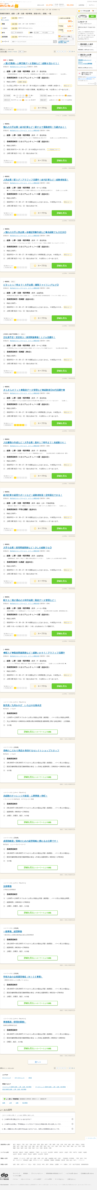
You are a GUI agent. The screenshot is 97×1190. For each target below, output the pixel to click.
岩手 (18, 1146)
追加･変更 (14, 18)
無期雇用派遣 (84, 1164)
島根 (72, 1146)
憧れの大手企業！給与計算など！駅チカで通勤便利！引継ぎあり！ (35, 127)
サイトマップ (16, 1173)
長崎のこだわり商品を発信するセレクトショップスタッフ (31, 750)
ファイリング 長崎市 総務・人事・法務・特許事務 (16, 1087)
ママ (61, 1164)
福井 (56, 1146)
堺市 (70, 1152)
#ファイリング (6, 1078)
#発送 (30, 1078)
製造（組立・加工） (71, 1160)
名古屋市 (50, 1152)
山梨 (37, 1146)
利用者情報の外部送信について (54, 1173)
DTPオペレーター (38, 1160)
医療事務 (46, 1160)
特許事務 (25, 1103)
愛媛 (14, 1148)
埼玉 (27, 1144)
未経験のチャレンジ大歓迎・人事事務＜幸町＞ (25, 796)
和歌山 (77, 1144)
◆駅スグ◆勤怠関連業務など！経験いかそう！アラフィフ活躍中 (34, 653)
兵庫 (61, 1144)
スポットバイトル (25, 1179)
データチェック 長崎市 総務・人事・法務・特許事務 (50, 1087)
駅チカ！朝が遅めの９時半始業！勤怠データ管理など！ (29, 600)
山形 (30, 1146)
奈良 (73, 1144)
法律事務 (7, 886)
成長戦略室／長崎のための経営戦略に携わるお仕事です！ (30, 841)
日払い (30, 1164)
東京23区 (15, 1152)
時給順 (15, 51)
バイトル (15, 1179)
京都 (65, 1144)
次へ (73, 51)
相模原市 (31, 1152)
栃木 (34, 1144)
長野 (41, 1146)
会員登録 (81, 5)
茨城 (31, 1144)
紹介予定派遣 (76, 1164)
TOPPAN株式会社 (91, 77)
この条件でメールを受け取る (63, 41)
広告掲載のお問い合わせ (87, 1173)
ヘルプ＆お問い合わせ (72, 1173)
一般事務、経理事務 (12, 931)
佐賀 (26, 1148)
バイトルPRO (48, 1179)
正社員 (39, 1164)
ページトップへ (92, 1138)
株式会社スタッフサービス (18, 66)
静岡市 (56, 1152)
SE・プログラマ (17, 1160)
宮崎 (41, 1148)
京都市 (80, 1152)
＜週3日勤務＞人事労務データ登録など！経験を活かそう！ (31, 63)
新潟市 (20, 1154)
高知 (18, 1148)
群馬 (38, 1144)
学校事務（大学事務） (69, 1158)
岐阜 (46, 1144)
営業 (77, 1158)
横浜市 (21, 1152)
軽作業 (63, 1160)
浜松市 (61, 1152)
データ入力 (22, 1158)
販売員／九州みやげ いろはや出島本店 (22, 705)
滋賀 (69, 1144)
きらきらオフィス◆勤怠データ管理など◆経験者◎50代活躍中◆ (34, 390)
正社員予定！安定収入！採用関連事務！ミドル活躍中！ (29, 337)
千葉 (23, 1144)
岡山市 (30, 1154)
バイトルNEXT (37, 1179)
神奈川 (18, 1144)
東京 (14, 1144)
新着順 (10, 51)
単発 (18, 1164)
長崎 (30, 1148)
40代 (43, 1164)
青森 (14, 1146)
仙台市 (15, 1154)
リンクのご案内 (17, 1175)
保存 (92, 16)
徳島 (83, 1146)
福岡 (22, 1148)
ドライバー (82, 1160)
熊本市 (46, 1154)
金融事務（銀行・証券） (55, 1158)
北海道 (82, 1144)
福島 (33, 1146)
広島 (60, 1146)
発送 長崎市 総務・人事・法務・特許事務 (14, 1089)
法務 (17, 1103)
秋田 (26, 1146)
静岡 (54, 1144)
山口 (76, 1146)
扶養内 (65, 1164)
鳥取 (68, 1146)
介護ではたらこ (72, 1179)
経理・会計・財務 (31, 1158)
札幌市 (85, 1152)
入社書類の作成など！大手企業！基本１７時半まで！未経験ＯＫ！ (34, 442)
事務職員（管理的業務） (14, 1022)
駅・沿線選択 (5, 20)
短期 (14, 1164)
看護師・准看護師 (55, 1160)
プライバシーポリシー (37, 1173)
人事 (10, 1103)
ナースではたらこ (59, 1179)
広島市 (25, 1154)
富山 (49, 1146)
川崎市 (26, 1152)
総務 (3, 1103)
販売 (81, 1158)
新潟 (45, 1146)
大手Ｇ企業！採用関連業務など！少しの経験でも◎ (27, 547)
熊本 (33, 1148)
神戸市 (75, 1152)
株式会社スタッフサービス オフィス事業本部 (24, 130)
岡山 (64, 1146)
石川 (53, 1146)
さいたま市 (44, 1152)
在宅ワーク (24, 1164)
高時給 (51, 1164)
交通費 (56, 1164)
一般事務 (15, 1158)
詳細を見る (62, 108)
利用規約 (25, 1173)
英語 (34, 1164)
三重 (50, 1144)
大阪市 (66, 1152)
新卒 (47, 1164)
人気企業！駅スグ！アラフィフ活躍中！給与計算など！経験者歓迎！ (36, 180)
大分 (37, 1148)
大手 (70, 1164)
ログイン (92, 5)
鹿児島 (45, 1148)
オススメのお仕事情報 (85, 61)
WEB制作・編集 (27, 1160)
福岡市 (35, 1154)
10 (69, 51)
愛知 (42, 1144)
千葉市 (37, 1152)
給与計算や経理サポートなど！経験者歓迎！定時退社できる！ (32, 495)
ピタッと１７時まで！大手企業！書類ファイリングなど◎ (31, 285)
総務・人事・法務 (42, 1158)
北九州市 (40, 1154)
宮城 (22, 1146)
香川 (79, 1146)
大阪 (58, 1144)
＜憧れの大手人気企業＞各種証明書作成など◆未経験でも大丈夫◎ (34, 232)
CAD (85, 1158)
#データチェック (19, 1078)
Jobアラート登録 (65, 36)
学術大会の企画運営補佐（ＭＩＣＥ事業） (23, 977)
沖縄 (50, 1148)
